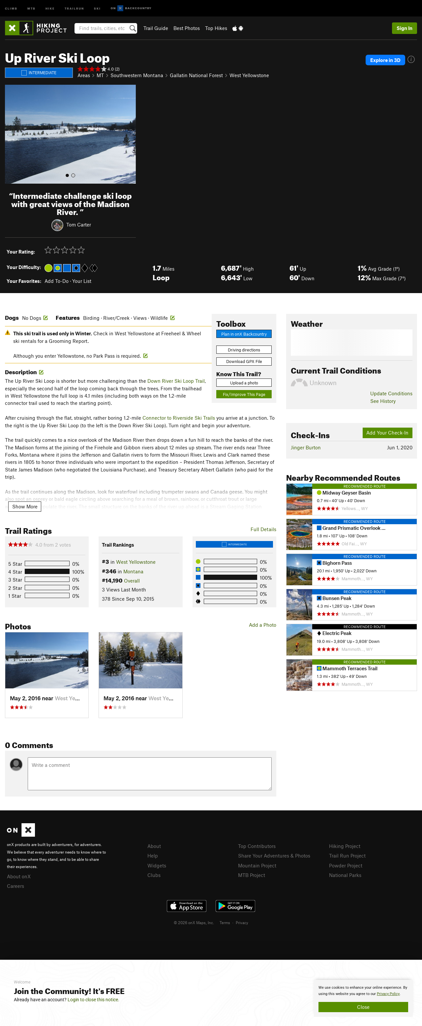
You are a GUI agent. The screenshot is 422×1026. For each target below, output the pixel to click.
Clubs (154, 875)
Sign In (404, 28)
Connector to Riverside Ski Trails (178, 418)
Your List (81, 281)
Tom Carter (78, 224)
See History (383, 401)
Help (152, 856)
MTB (31, 8)
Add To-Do (57, 281)
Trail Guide (155, 28)
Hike (50, 8)
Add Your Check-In (387, 433)
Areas (83, 75)
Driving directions (244, 349)
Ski (97, 8)
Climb (11, 8)
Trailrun (74, 8)
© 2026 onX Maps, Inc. (194, 922)
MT (100, 75)
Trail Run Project (347, 856)
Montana (133, 571)
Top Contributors (257, 846)
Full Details (263, 529)
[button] (11, 134)
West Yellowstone (249, 75)
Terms (225, 922)
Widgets (156, 865)
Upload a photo (244, 382)
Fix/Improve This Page (244, 394)
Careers (15, 886)
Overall (132, 581)
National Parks (345, 875)
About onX (19, 876)
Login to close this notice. (93, 999)
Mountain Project (257, 865)
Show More (25, 506)
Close (363, 1007)
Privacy (242, 922)
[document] (363, 998)
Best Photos (186, 28)
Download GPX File (244, 361)
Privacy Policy (388, 994)
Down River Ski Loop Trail (176, 381)
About (154, 846)
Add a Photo (262, 625)
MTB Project (251, 875)
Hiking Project (344, 846)
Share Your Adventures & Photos (274, 856)
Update (391, 393)
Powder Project (345, 865)
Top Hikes (216, 28)
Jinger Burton (306, 447)
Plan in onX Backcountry (244, 334)
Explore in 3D (385, 60)
